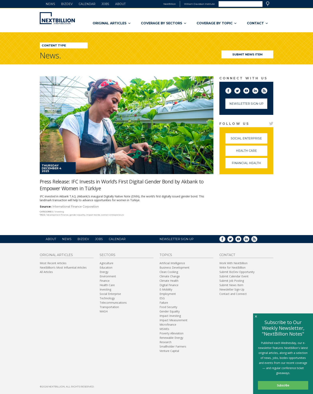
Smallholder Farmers (172, 346)
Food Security (168, 307)
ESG (162, 298)
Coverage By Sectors (164, 23)
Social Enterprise (249, 140)
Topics (165, 255)
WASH (104, 311)
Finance (105, 281)
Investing (59, 211)
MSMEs (164, 329)
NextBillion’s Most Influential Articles (63, 267)
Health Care (251, 152)
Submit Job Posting (231, 281)
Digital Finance (168, 285)
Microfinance (167, 324)
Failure (163, 302)
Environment (108, 276)
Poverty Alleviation (171, 333)
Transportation (109, 307)
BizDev (67, 4)
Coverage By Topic (217, 23)
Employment (167, 294)
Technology (107, 298)
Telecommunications (113, 302)
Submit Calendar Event (234, 276)
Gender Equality (169, 311)
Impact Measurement (173, 320)
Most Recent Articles (53, 263)
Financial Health (249, 164)
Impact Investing (170, 316)
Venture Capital (169, 351)
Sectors (107, 255)
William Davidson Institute (199, 3)
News (50, 4)
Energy (104, 272)
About (120, 4)
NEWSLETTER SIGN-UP (176, 239)
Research (165, 342)
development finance (57, 215)
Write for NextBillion (232, 267)
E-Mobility (165, 289)
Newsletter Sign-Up (246, 103)
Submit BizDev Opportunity (237, 272)
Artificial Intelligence (172, 263)
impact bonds (93, 215)
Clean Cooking (168, 272)
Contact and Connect (233, 294)
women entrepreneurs (112, 215)
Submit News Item (247, 54)
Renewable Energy (171, 338)
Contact (257, 23)
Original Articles (112, 23)
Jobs (105, 4)
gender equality (77, 215)
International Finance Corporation (75, 206)
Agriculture (106, 263)
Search (267, 3)
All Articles (46, 272)
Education (106, 267)
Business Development (174, 267)
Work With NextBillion (233, 263)
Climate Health (168, 281)
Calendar (87, 4)
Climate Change (169, 276)
